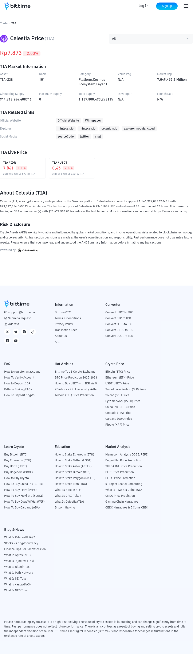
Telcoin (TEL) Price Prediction (74, 395)
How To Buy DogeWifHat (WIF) (24, 501)
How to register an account (22, 371)
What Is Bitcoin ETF (68, 490)
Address (13, 324)
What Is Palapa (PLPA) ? (19, 537)
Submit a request (19, 318)
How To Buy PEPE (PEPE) (20, 490)
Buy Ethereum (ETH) (17, 460)
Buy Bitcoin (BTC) (16, 454)
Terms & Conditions (68, 318)
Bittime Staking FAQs (18, 389)
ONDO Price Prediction (120, 495)
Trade (4, 23)
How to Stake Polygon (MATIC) (75, 478)
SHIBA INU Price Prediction (123, 466)
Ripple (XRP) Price (117, 424)
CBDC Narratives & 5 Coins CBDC (127, 507)
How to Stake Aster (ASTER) (73, 466)
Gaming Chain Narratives (121, 501)
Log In (143, 6)
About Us (61, 336)
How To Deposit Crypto (19, 395)
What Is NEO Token (16, 590)
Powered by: (19, 250)
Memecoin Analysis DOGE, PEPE (126, 454)
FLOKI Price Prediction (120, 478)
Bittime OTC (63, 312)
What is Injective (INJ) (19, 561)
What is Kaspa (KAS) (17, 584)
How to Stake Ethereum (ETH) (74, 454)
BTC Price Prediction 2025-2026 (76, 377)
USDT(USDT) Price (117, 383)
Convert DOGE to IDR (119, 336)
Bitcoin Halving (65, 507)
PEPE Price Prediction (119, 472)
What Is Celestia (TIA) (69, 501)
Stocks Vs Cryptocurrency (21, 543)
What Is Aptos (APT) (17, 555)
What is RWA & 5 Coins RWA (123, 490)
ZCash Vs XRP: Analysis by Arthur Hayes (81, 389)
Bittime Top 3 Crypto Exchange (75, 371)
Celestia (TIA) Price (118, 413)
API (57, 341)
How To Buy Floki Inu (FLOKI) (23, 495)
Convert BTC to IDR (118, 318)
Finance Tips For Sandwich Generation (29, 549)
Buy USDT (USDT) (15, 466)
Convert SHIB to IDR (119, 324)
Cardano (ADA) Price (118, 418)
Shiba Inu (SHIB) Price (120, 407)
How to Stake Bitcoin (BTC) (73, 472)
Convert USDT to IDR (119, 312)
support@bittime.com (22, 312)
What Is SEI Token (16, 578)
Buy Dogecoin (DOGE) (18, 472)
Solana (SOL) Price (117, 395)
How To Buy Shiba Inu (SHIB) (23, 484)
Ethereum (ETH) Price (119, 377)
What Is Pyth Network (18, 572)
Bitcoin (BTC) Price (117, 371)
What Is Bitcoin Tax (16, 566)
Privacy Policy (64, 324)
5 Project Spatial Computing (123, 484)
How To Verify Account (19, 377)
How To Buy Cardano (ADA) (22, 507)
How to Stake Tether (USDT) (73, 460)
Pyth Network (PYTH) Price (123, 401)
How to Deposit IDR (17, 383)
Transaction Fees (66, 330)
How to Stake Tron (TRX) (71, 484)
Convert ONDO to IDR (119, 330)
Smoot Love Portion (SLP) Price (125, 389)
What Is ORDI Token (68, 495)
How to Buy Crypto (16, 478)
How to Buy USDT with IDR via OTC (78, 383)
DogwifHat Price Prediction (123, 460)
